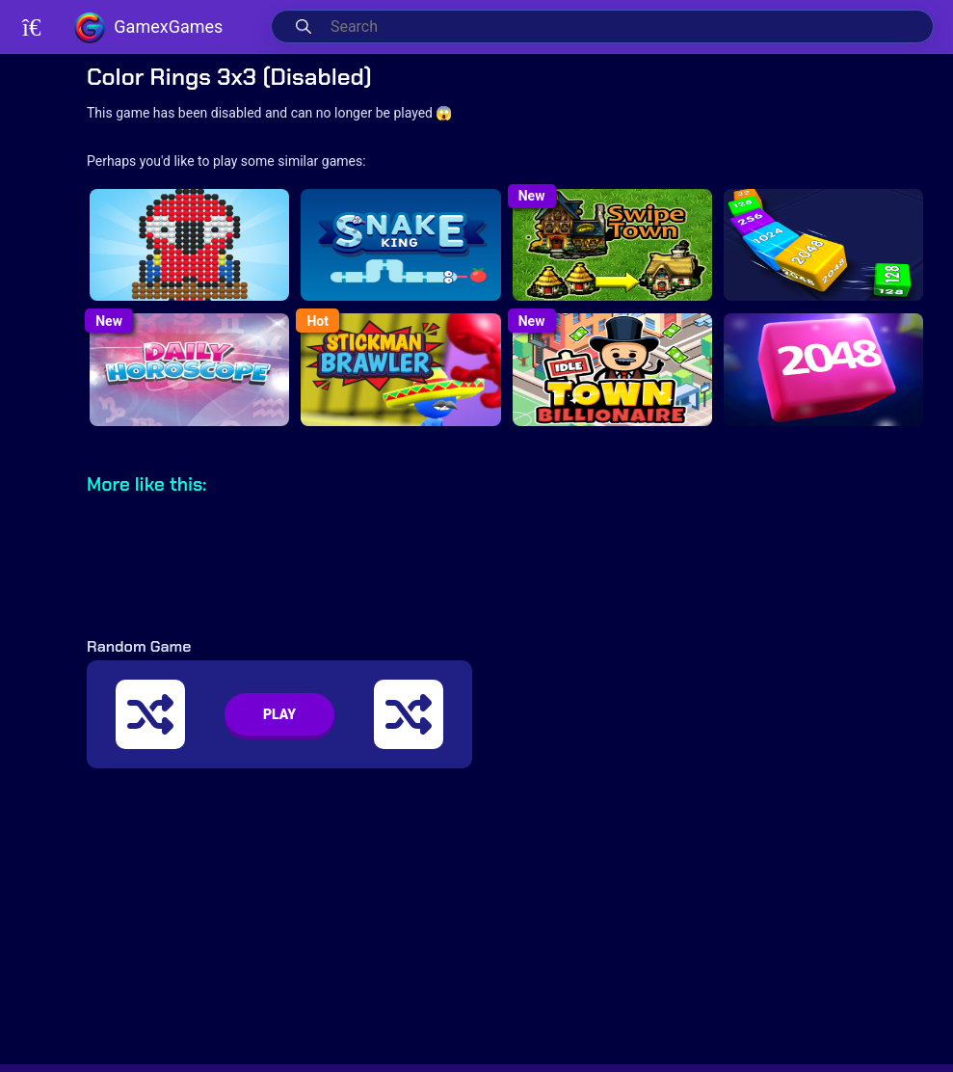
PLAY (279, 714)
